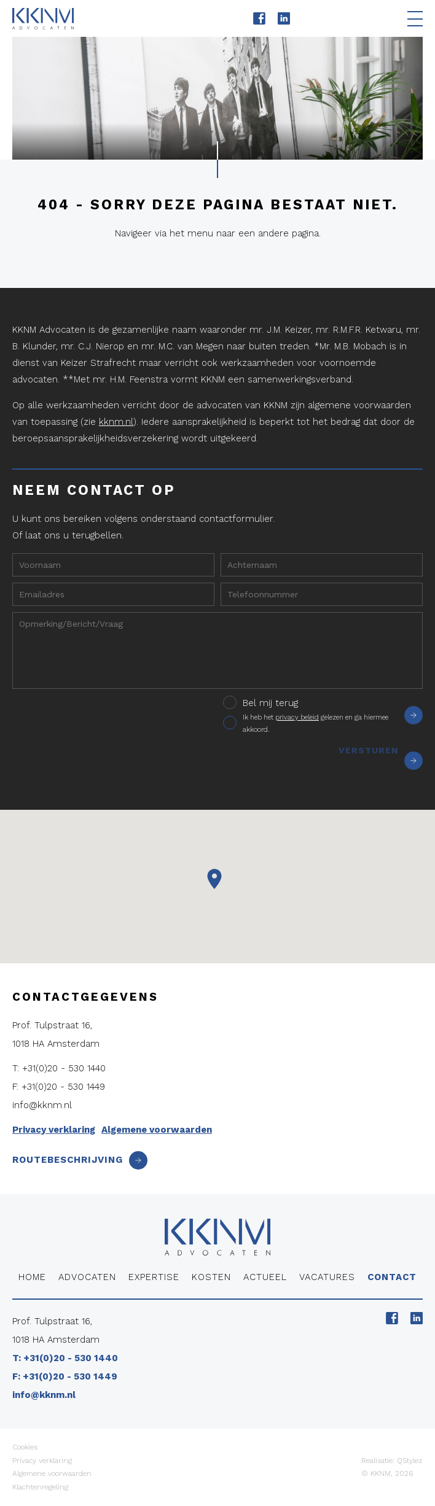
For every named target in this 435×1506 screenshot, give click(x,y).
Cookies (24, 1447)
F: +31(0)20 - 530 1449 (58, 1086)
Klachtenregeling (40, 1487)
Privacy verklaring (53, 1129)
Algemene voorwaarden (156, 1129)
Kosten (211, 1277)
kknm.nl (116, 421)
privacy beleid (297, 717)
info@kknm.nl (42, 1105)
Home (32, 1277)
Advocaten (87, 1277)
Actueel (265, 1277)
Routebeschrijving (79, 1159)
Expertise (153, 1277)
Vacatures (327, 1277)
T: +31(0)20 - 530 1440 (59, 1068)
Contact (392, 1277)
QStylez (410, 1460)
